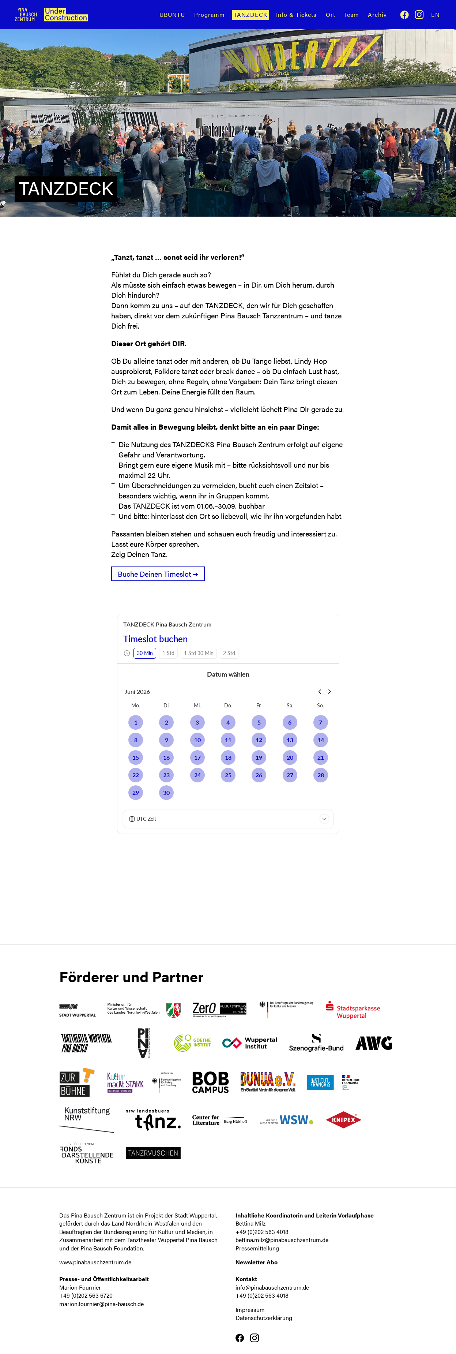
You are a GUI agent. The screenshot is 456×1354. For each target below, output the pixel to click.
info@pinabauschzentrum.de (272, 1287)
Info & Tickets (296, 14)
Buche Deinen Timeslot (154, 573)
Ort (330, 14)
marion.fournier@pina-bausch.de (101, 1303)
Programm (209, 14)
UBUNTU (172, 14)
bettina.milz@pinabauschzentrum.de (281, 1239)
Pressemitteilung (257, 1248)
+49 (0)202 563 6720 (86, 1295)
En (435, 14)
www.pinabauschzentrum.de (95, 1262)
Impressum (250, 1309)
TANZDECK (250, 14)
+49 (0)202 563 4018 (262, 1231)
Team (351, 14)
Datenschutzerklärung (263, 1317)
